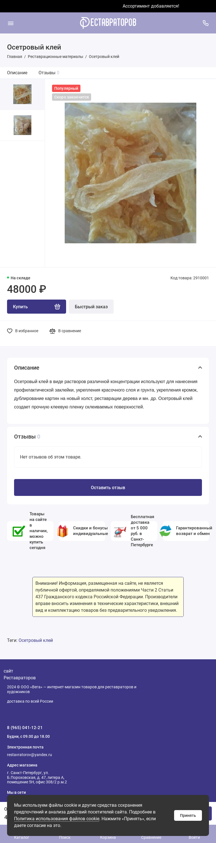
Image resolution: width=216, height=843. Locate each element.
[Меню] (10, 22)
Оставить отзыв (108, 487)
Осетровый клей (36, 640)
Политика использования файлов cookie (56, 818)
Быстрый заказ (91, 306)
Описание (17, 72)
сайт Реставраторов (19, 674)
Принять (188, 815)
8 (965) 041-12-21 (25, 727)
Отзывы (49, 72)
